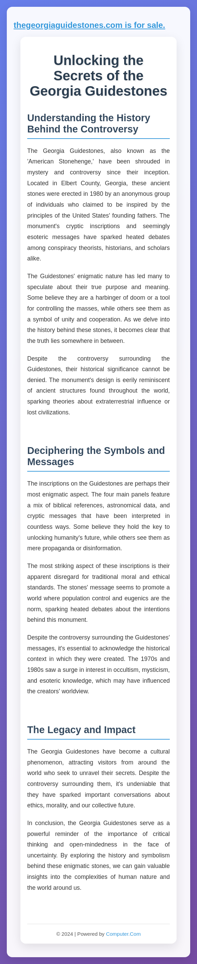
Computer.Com (123, 934)
